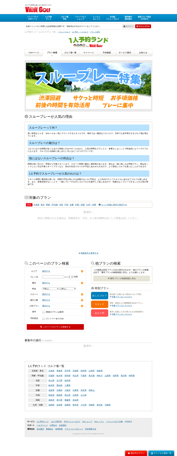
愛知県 (59, 404)
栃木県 (59, 394)
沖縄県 (108, 424)
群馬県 (67, 394)
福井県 (67, 399)
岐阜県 (51, 404)
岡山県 (67, 414)
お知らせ (143, 53)
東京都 (92, 394)
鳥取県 (51, 414)
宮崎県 (92, 424)
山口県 (84, 414)
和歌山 (92, 409)
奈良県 (84, 409)
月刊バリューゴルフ (72, 440)
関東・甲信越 (52, 205)
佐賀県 (59, 424)
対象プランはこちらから (121, 297)
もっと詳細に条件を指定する (113, 205)
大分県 (84, 424)
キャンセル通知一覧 (161, 453)
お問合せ (53, 444)
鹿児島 (100, 424)
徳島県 (51, 419)
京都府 (59, 409)
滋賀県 (51, 409)
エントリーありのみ (53, 319)
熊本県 (75, 424)
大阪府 (67, 409)
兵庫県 (75, 409)
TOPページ (34, 53)
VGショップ (87, 440)
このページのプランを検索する (55, 327)
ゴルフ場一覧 (70, 53)
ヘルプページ (42, 444)
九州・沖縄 (91, 205)
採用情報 (59, 448)
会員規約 (62, 444)
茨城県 (51, 394)
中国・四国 (80, 205)
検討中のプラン (136, 453)
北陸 (61, 205)
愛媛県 (67, 419)
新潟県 (124, 394)
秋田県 (84, 389)
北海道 (36, 205)
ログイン (128, 27)
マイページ (88, 53)
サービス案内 (125, 53)
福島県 (100, 389)
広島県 (75, 414)
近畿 (72, 205)
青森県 (59, 389)
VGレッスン (99, 440)
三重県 (67, 404)
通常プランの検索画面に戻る (122, 279)
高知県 (75, 419)
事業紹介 (49, 448)
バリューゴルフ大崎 (114, 440)
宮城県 (75, 389)
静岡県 (132, 394)
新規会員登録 (143, 27)
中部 (66, 205)
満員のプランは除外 (53, 312)
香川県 (59, 419)
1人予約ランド (43, 440)
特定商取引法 (90, 448)
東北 (43, 205)
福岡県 (51, 424)
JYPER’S (128, 440)
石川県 (59, 399)
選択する (46, 271)
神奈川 (100, 394)
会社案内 (40, 448)
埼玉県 (75, 394)
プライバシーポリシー (74, 448)
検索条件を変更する (89, 253)
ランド (48, 18)
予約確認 (107, 53)
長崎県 (67, 424)
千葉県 (84, 394)
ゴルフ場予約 (56, 440)
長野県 (116, 394)
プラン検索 (52, 53)
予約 (64, 18)
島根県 (59, 414)
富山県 (51, 399)
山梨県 (108, 394)
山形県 (92, 389)
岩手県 (67, 389)
